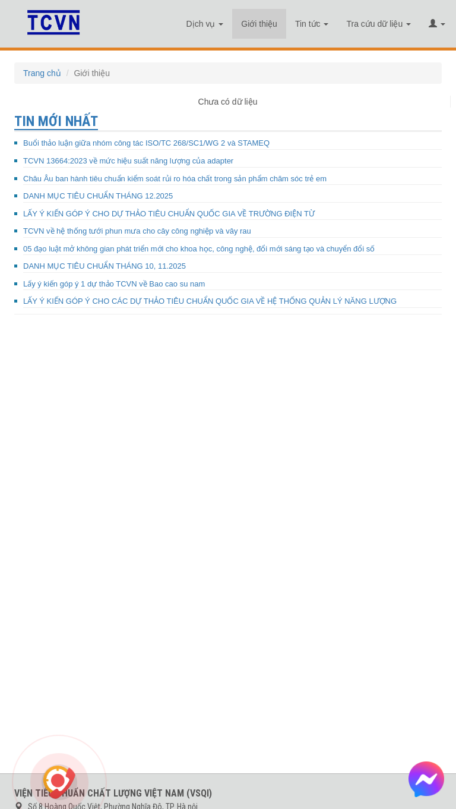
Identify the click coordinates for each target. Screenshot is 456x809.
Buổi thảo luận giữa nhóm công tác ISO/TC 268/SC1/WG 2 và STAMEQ (146, 142)
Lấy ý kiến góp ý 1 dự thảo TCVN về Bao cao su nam (114, 283)
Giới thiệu (259, 24)
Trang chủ (42, 73)
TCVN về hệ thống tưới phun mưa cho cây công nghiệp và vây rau (137, 230)
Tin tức (312, 24)
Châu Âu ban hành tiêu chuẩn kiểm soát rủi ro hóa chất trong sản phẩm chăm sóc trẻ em (175, 178)
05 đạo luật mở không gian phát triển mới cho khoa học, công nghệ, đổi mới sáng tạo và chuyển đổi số (199, 248)
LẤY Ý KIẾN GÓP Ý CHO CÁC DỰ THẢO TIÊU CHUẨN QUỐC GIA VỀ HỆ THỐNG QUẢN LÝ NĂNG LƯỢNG (210, 301)
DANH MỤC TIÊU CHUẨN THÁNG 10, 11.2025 (104, 266)
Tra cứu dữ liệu (378, 24)
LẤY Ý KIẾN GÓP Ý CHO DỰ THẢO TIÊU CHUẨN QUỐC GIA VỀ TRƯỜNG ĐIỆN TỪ (169, 213)
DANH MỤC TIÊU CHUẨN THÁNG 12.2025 (98, 195)
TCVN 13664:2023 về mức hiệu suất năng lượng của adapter (128, 160)
